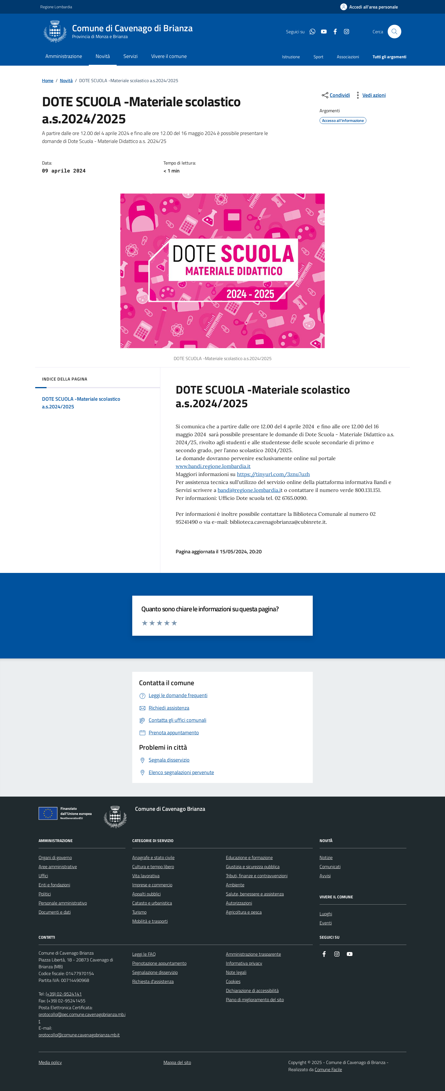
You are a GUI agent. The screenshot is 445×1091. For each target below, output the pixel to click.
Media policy (50, 1062)
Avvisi (325, 875)
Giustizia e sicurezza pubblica (253, 866)
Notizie (326, 857)
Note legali (236, 972)
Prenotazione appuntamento (159, 963)
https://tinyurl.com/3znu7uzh (273, 474)
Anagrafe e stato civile (153, 857)
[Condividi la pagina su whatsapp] (310, 31)
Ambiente (235, 884)
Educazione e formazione (249, 857)
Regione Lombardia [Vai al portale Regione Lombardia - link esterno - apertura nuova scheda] (56, 7)
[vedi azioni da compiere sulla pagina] (369, 95)
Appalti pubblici (146, 893)
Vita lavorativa (145, 875)
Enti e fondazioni (54, 884)
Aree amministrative (58, 866)
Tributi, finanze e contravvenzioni (256, 875)
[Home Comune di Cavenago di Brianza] (122, 31)
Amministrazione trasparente (253, 954)
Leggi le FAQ (144, 954)
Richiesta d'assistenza (153, 981)
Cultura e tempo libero (153, 866)
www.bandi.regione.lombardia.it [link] (213, 466)
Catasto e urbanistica (152, 902)
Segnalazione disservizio (155, 972)
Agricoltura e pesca (244, 912)
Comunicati (330, 866)
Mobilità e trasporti (150, 921)
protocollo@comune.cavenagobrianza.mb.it (79, 1034)
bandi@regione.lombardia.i (249, 490)
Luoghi (326, 913)
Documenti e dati (55, 912)
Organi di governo (55, 857)
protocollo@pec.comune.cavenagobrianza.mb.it (82, 1017)
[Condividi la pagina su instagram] (344, 31)
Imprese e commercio (152, 884)
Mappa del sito (177, 1062)
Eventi (326, 922)
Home (47, 80)
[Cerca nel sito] (394, 31)
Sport (318, 56)
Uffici (43, 875)
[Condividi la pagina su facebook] (333, 31)
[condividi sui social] (335, 95)
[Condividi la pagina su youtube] (321, 31)
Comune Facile (328, 1069)
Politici (45, 893)
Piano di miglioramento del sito (255, 999)
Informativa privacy (244, 963)
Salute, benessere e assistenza (255, 893)
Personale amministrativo (63, 902)
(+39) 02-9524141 (64, 993)
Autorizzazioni (239, 902)
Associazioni (348, 56)
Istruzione (291, 56)
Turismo (139, 912)
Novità (66, 80)
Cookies (233, 981)
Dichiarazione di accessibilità (252, 990)
